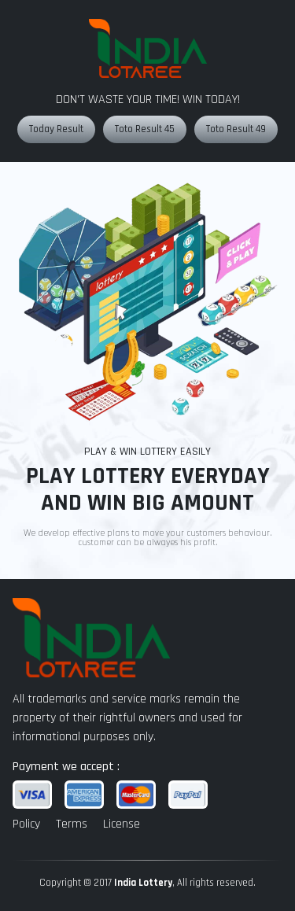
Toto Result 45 (145, 129)
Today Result (56, 129)
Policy (26, 824)
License (121, 824)
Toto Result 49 (236, 129)
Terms (71, 824)
